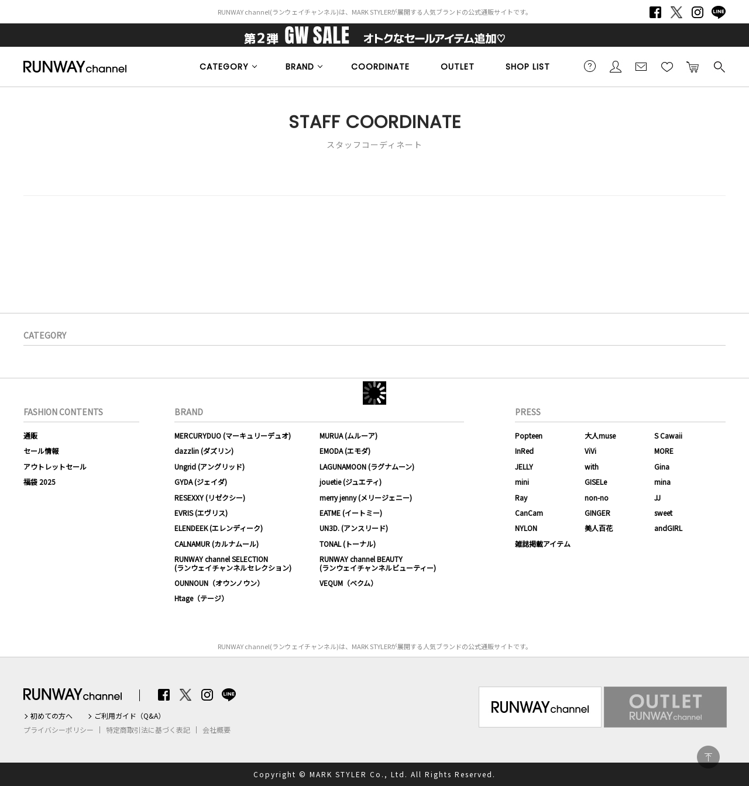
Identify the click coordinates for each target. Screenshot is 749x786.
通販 (30, 435)
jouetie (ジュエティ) (350, 482)
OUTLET (458, 67)
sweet (663, 513)
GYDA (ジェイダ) (200, 482)
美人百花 (599, 528)
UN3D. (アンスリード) (353, 528)
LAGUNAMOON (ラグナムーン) (366, 466)
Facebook (655, 12)
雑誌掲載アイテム (543, 544)
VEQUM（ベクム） (348, 583)
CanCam (529, 513)
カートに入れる (693, 66)
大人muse (600, 435)
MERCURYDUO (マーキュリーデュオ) (232, 435)
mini (522, 482)
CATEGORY (224, 67)
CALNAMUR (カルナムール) (216, 544)
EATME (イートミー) (350, 513)
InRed (524, 451)
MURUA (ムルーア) (348, 435)
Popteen (528, 435)
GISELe (596, 482)
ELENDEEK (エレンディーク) (218, 528)
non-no (597, 497)
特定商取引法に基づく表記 (148, 729)
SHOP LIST (528, 67)
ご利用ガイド (590, 66)
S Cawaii (668, 435)
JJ (657, 497)
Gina (661, 466)
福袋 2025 (39, 482)
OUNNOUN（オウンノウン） (219, 583)
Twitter (676, 12)
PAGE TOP (708, 757)
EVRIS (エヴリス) (201, 513)
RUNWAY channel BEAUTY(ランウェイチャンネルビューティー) (377, 563)
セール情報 (41, 451)
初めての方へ (51, 715)
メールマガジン (641, 66)
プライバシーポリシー (58, 729)
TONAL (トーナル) (347, 544)
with (592, 466)
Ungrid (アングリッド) (209, 466)
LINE (719, 12)
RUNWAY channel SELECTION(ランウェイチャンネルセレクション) (232, 563)
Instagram (697, 12)
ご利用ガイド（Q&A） (129, 715)
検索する (719, 66)
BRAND (300, 67)
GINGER (597, 513)
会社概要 (216, 729)
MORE (664, 451)
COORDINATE (380, 67)
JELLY (524, 466)
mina (662, 482)
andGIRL (668, 528)
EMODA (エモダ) (344, 451)
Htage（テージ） (201, 598)
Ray (521, 497)
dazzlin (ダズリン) (203, 451)
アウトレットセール (55, 466)
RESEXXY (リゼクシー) (209, 497)
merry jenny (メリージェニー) (365, 497)
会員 (616, 66)
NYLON (526, 528)
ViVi (590, 451)
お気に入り (667, 66)
